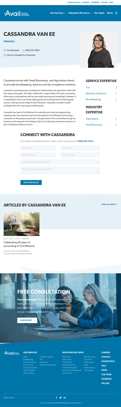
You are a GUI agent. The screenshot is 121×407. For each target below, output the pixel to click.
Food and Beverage (69, 368)
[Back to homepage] (16, 13)
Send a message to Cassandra (21, 55)
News (110, 13)
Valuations (44, 362)
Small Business (101, 125)
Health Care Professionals (71, 370)
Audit (25, 357)
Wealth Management (48, 365)
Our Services (58, 13)
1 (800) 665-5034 (74, 2)
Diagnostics (108, 361)
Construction (67, 362)
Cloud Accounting (30, 368)
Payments (95, 2)
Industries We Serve (80, 13)
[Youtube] (64, 397)
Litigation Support (46, 357)
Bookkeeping (101, 99)
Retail (86, 365)
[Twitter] (60, 397)
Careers (105, 353)
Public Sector (89, 362)
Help (111, 2)
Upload (104, 2)
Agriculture (101, 119)
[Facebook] (56, 397)
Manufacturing (89, 357)
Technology (88, 370)
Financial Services (69, 365)
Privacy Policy (9, 398)
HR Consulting (28, 373)
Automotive (66, 360)
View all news (108, 204)
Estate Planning (29, 370)
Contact (85, 2)
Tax (101, 87)
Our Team (99, 13)
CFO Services (28, 365)
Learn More (26, 320)
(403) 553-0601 (32, 50)
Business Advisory (101, 93)
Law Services (67, 373)
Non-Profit (88, 360)
